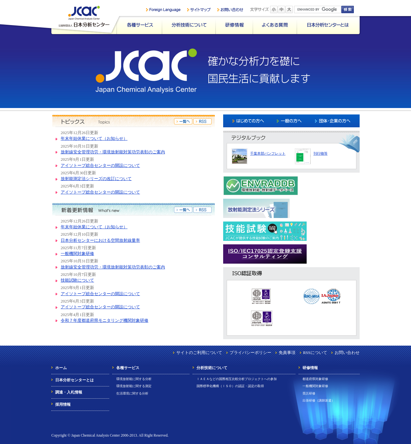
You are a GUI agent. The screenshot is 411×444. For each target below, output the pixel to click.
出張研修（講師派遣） (318, 400)
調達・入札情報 (68, 392)
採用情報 (63, 404)
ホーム (61, 368)
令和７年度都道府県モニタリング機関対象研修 (104, 320)
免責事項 (287, 352)
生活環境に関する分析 (132, 393)
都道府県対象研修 (315, 379)
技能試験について (77, 280)
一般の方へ (291, 120)
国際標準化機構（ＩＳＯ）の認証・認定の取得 (230, 386)
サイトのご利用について (199, 352)
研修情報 (234, 25)
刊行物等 (320, 153)
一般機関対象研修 (77, 253)
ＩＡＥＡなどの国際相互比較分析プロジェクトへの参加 (237, 379)
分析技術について (188, 25)
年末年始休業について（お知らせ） (94, 138)
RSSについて (315, 352)
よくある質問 (275, 25)
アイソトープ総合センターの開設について (100, 165)
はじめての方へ (245, 120)
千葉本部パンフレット (267, 153)
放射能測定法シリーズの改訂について (96, 178)
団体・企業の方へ (337, 120)
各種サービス (139, 25)
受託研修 (308, 393)
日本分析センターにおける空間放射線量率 (100, 240)
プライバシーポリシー (250, 352)
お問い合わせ (347, 352)
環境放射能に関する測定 (134, 386)
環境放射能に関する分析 (134, 379)
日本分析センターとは (328, 25)
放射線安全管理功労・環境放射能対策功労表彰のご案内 (113, 152)
